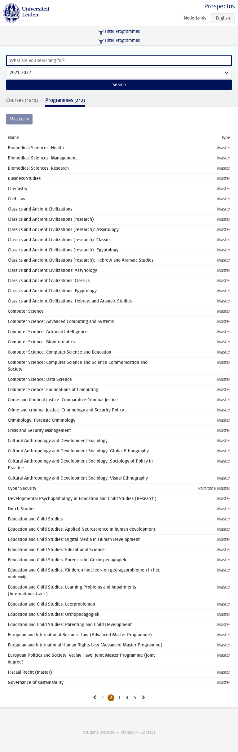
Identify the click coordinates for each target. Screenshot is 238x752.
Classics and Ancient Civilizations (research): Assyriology (63, 230)
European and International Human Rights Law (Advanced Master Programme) (85, 645)
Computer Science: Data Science (40, 379)
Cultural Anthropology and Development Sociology (58, 441)
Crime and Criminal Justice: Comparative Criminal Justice (63, 400)
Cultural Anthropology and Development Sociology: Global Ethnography (78, 451)
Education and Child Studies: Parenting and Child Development (70, 625)
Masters (16, 119)
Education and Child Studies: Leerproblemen (51, 604)
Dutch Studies (21, 509)
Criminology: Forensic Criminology (41, 420)
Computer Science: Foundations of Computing (53, 390)
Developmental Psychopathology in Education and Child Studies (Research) (82, 499)
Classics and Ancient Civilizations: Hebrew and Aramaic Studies (70, 301)
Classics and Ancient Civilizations (40, 209)
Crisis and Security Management (39, 430)
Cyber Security (22, 488)
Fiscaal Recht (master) (30, 672)
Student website (98, 732)
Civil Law (16, 199)
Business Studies (24, 178)
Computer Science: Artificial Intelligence (48, 332)
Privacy (127, 732)
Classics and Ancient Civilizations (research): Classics (59, 240)
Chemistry (17, 189)
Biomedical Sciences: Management (42, 158)
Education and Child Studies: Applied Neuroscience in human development (81, 529)
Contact (147, 732)
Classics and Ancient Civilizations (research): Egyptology (63, 250)
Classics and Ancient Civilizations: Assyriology (52, 270)
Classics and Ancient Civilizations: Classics (49, 281)
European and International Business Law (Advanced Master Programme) (80, 635)
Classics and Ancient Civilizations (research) (51, 219)
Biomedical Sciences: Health (36, 148)
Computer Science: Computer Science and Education (59, 352)
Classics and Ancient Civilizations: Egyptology (52, 291)
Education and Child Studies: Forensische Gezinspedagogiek (67, 560)
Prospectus (219, 6)
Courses (22, 100)
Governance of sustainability (36, 682)
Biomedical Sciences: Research (38, 168)
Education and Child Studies (35, 519)
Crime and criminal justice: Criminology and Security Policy (66, 410)
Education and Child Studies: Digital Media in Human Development (74, 539)
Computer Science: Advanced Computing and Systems (61, 321)
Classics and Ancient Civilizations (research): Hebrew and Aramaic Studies (80, 260)
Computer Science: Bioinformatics (41, 342)
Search (119, 85)
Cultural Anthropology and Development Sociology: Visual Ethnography (78, 478)
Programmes (65, 100)
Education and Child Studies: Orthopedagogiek (53, 614)
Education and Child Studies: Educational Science (56, 550)
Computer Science (26, 311)
